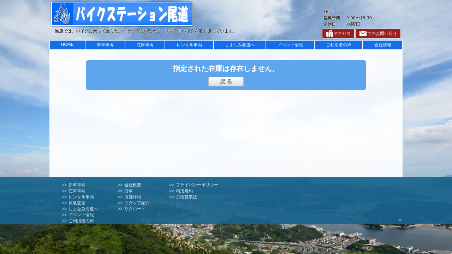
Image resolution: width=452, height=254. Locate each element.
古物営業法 (186, 196)
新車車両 (105, 44)
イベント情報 (290, 44)
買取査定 (77, 202)
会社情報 (382, 44)
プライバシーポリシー (197, 184)
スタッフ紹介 (137, 202)
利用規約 (184, 190)
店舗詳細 (132, 196)
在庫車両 (145, 44)
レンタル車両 (189, 44)
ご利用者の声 (338, 44)
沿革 (128, 190)
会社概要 (132, 184)
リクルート (134, 208)
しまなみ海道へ (240, 44)
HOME (67, 44)
